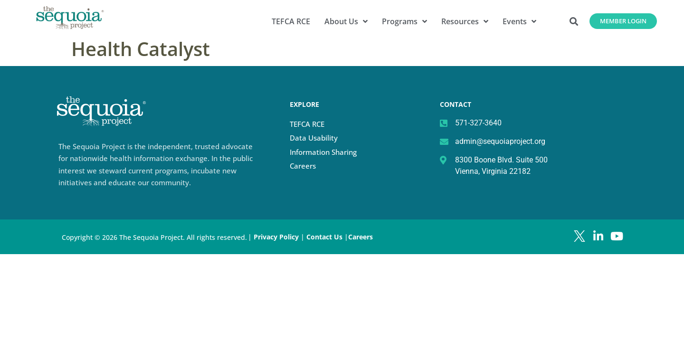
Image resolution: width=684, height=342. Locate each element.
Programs (404, 21)
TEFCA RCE (291, 21)
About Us (346, 21)
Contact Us (325, 236)
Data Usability (314, 137)
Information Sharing (323, 152)
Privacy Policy (276, 236)
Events (519, 21)
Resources (464, 21)
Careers (303, 166)
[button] (574, 21)
